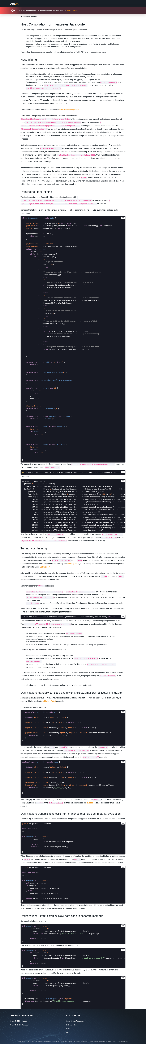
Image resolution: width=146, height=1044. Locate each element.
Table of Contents (29, 17)
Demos (68, 1029)
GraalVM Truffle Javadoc (19, 1025)
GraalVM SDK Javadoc (18, 1021)
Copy (123, 217)
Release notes (71, 1025)
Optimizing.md (45, 567)
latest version (72, 10)
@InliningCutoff (49, 701)
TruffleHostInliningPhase (69, 110)
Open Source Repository (75, 1021)
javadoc (90, 803)
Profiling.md (72, 564)
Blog (67, 1033)
